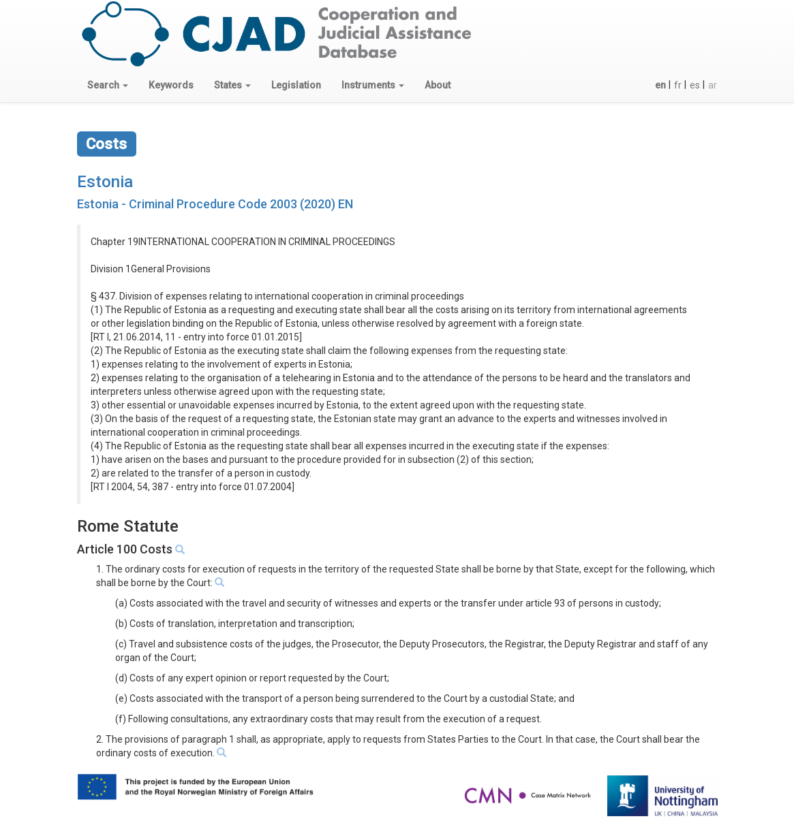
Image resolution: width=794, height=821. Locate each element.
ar (712, 85)
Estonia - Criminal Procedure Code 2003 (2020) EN (215, 204)
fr (678, 85)
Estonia (105, 181)
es (695, 85)
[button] (107, 85)
